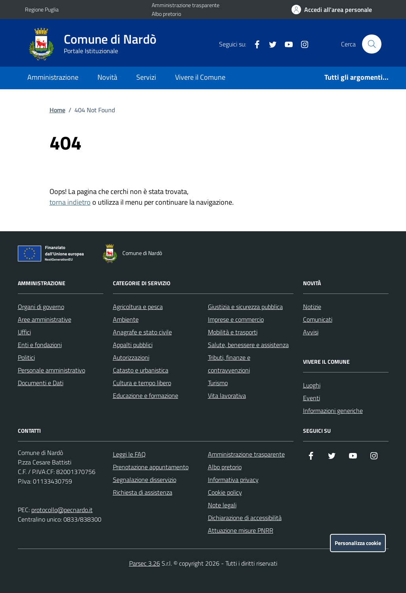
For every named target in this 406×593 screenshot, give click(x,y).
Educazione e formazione (145, 395)
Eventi (311, 398)
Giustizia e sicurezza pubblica (245, 306)
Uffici (24, 332)
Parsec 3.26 (144, 563)
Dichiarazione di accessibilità (245, 517)
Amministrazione (52, 77)
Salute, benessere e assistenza (248, 344)
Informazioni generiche (333, 410)
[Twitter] (270, 44)
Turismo (218, 383)
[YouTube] (286, 44)
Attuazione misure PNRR (240, 530)
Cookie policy (225, 492)
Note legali (222, 505)
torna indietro (70, 202)
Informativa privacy (233, 479)
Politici (26, 357)
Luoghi (311, 385)
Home (57, 110)
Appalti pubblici (132, 344)
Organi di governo (41, 306)
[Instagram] (301, 44)
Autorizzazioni (131, 357)
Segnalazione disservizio (144, 479)
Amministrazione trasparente (185, 5)
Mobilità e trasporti (232, 332)
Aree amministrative (44, 319)
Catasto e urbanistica (140, 370)
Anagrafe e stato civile (142, 332)
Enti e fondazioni (40, 344)
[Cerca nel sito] (371, 44)
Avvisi (310, 332)
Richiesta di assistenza (142, 492)
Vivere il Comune (200, 77)
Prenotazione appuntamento (151, 467)
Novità (107, 77)
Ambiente (126, 319)
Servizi (146, 77)
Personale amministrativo (51, 370)
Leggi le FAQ (129, 454)
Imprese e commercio (236, 319)
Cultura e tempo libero (142, 383)
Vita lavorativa (227, 395)
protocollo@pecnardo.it (62, 509)
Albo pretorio (166, 14)
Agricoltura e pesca (138, 306)
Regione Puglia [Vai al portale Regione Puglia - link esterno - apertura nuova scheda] (42, 9)
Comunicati (317, 319)
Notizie (312, 306)
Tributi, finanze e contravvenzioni (229, 364)
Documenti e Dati (40, 383)
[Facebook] (254, 44)
